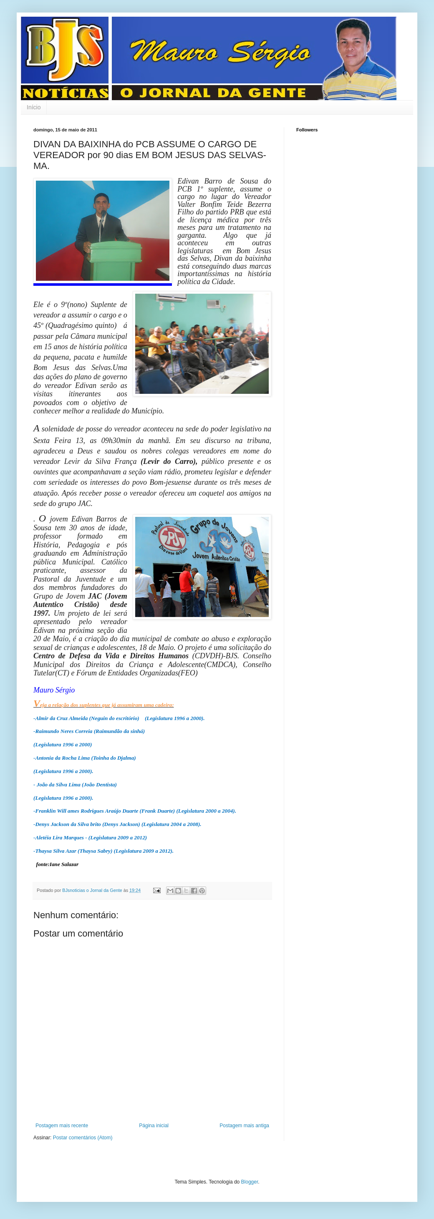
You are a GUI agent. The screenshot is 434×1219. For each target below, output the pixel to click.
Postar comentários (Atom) (83, 1138)
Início (33, 107)
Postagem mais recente (61, 1125)
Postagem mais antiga (244, 1125)
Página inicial (154, 1125)
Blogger (249, 1182)
